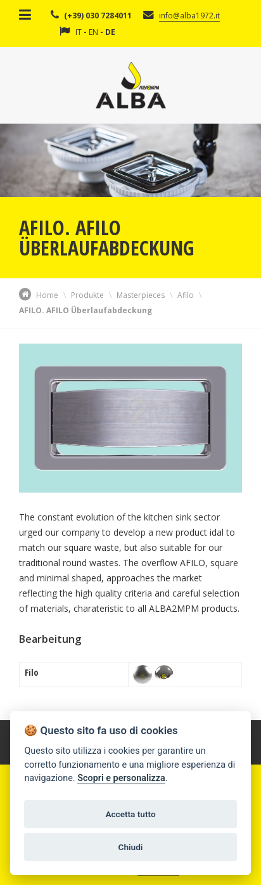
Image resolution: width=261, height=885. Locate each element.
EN (93, 32)
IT (78, 32)
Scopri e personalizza (121, 778)
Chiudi (130, 847)
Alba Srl (131, 85)
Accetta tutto (130, 814)
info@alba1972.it (189, 15)
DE (110, 32)
